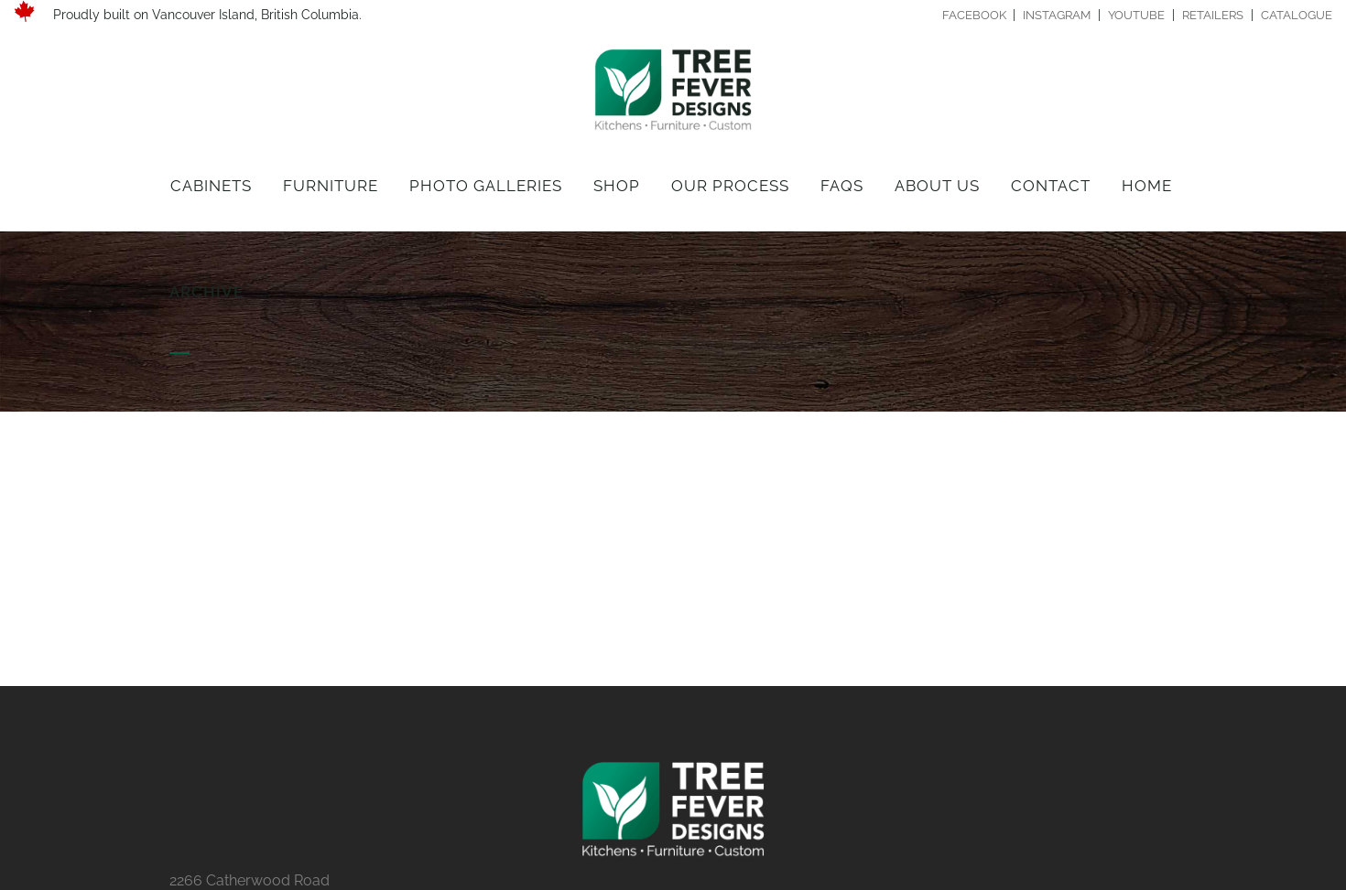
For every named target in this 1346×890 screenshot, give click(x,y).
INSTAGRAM (1057, 15)
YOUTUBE (1136, 15)
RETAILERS (1212, 15)
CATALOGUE (1296, 15)
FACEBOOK (975, 15)
